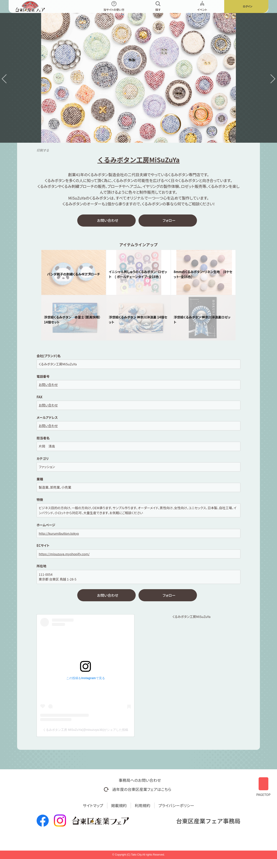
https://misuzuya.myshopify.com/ (64, 554)
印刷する (43, 150)
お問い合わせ (107, 221)
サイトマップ (93, 805)
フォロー (169, 221)
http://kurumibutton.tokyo (59, 534)
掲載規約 (119, 805)
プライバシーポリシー (176, 805)
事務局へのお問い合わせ (140, 780)
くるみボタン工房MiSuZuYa (191, 618)
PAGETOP (263, 785)
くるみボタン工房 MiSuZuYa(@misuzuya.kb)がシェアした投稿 (85, 731)
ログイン (247, 6)
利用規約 (142, 805)
